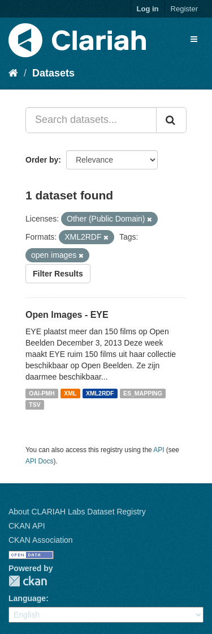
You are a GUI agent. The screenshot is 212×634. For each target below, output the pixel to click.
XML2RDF (100, 393)
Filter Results (58, 273)
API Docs (39, 461)
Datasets (53, 73)
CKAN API (26, 525)
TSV (34, 404)
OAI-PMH (42, 393)
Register (184, 9)
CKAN (27, 581)
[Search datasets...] (91, 120)
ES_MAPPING (142, 393)
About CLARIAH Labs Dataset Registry (77, 511)
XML (70, 393)
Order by (41, 159)
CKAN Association (40, 539)
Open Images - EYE (67, 315)
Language (27, 598)
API (158, 450)
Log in (148, 9)
